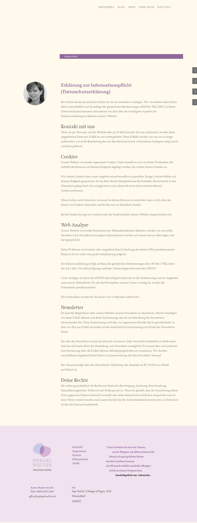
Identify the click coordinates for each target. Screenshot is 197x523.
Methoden (68, 7)
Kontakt (125, 7)
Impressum (79, 452)
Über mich (108, 7)
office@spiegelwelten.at (42, 497)
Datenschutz (80, 460)
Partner (76, 456)
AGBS (75, 464)
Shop (93, 7)
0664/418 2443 (45, 492)
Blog (82, 7)
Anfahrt (76, 501)
